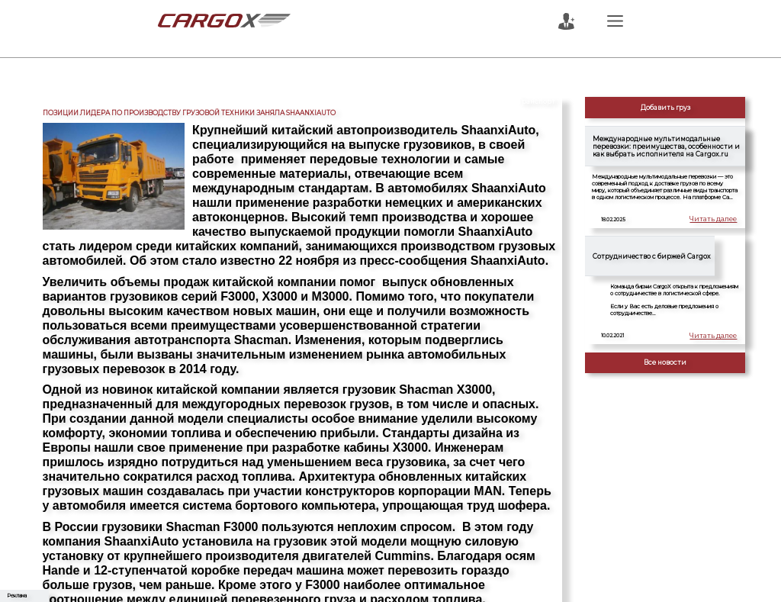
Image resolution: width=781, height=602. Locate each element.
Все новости (665, 362)
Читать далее (718, 220)
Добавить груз (665, 107)
